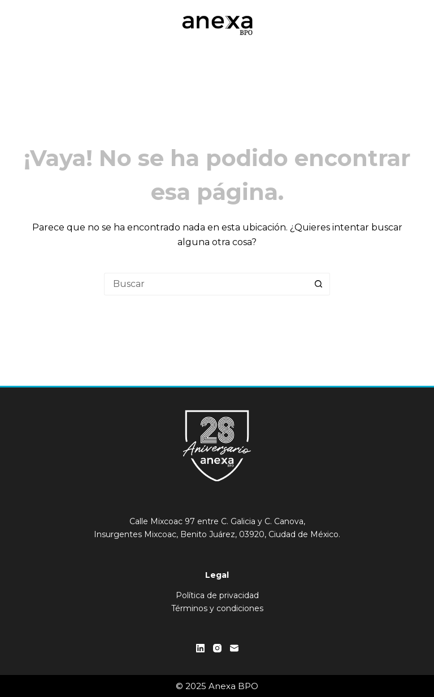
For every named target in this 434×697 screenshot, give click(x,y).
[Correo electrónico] (234, 648)
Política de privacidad (217, 595)
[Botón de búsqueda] (318, 284)
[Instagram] (217, 648)
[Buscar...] (205, 284)
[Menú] (407, 25)
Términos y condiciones (217, 608)
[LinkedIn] (200, 648)
